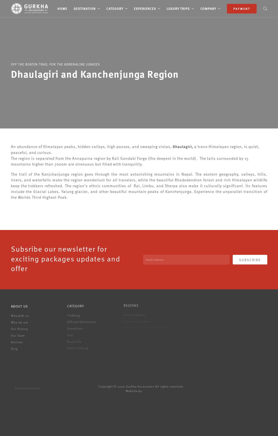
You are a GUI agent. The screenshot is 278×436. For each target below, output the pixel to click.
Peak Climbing (77, 347)
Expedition (75, 327)
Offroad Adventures (81, 321)
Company (210, 8)
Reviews (17, 341)
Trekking (73, 314)
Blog (14, 348)
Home (62, 8)
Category (117, 8)
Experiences (147, 8)
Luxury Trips (180, 8)
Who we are (19, 322)
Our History (19, 328)
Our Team (18, 335)
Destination (87, 8)
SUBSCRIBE (250, 259)
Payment (241, 8)
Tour (70, 334)
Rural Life (74, 340)
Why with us (20, 315)
